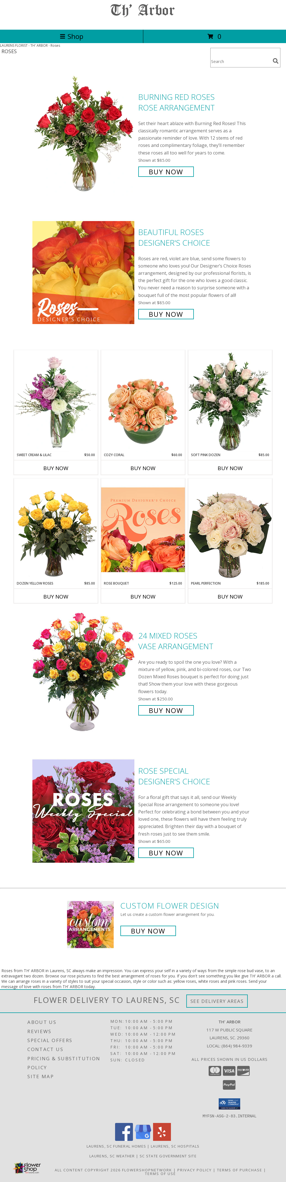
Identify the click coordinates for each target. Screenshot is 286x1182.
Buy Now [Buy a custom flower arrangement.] (148, 930)
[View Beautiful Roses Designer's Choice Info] (83, 272)
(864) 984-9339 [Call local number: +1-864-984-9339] (236, 1046)
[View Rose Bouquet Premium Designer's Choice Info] (143, 529)
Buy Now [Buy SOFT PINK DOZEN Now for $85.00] (230, 468)
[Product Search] (240, 61)
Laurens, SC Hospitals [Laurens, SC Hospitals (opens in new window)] (175, 1145)
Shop (71, 36)
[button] (229, 1104)
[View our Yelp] (162, 1139)
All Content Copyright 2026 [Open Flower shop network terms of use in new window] (88, 1169)
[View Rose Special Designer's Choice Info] (83, 811)
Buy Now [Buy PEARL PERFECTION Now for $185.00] (230, 596)
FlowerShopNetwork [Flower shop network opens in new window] (147, 1169)
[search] (275, 61)
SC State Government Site (168, 1155)
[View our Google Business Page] (143, 1139)
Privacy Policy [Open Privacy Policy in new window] (194, 1169)
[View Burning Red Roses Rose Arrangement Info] (83, 133)
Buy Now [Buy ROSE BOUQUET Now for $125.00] (143, 596)
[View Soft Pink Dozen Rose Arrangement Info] (230, 401)
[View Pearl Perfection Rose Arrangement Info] (230, 529)
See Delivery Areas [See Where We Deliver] (217, 1001)
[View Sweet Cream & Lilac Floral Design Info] (56, 401)
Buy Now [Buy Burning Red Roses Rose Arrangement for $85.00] (166, 171)
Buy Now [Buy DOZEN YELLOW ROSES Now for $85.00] (55, 596)
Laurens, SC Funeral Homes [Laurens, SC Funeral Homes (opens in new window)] (116, 1145)
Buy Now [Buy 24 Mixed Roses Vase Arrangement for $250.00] (166, 710)
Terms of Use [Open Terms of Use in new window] (160, 1173)
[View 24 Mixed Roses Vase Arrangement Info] (83, 672)
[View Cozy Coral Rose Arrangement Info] (143, 401)
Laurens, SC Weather (112, 1155)
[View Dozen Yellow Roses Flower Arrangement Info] (56, 530)
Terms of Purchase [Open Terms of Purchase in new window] (239, 1169)
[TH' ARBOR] (143, 21)
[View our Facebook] (124, 1139)
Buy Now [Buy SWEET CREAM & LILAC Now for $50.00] (55, 468)
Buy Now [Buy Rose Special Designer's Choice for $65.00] (166, 852)
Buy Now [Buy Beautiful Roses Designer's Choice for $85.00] (166, 314)
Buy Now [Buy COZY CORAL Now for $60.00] (143, 468)
